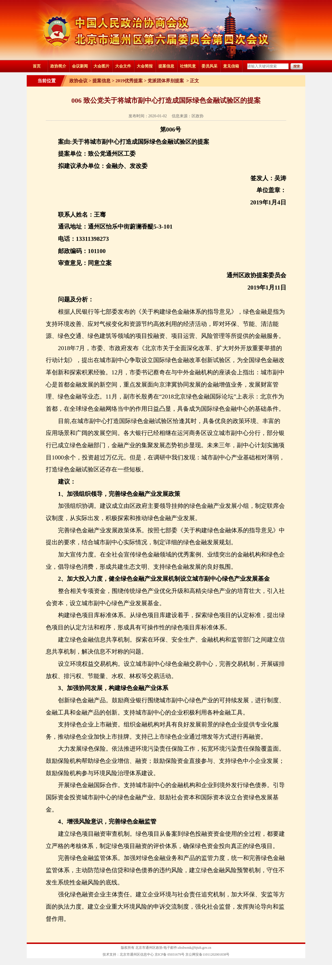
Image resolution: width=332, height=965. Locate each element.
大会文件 (123, 66)
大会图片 (101, 66)
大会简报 (145, 66)
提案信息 (166, 66)
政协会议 (78, 80)
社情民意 (188, 66)
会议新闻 (80, 66)
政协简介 (58, 66)
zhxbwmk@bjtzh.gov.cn (194, 948)
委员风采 (209, 66)
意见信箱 (231, 66)
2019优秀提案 (129, 80)
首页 (37, 66)
